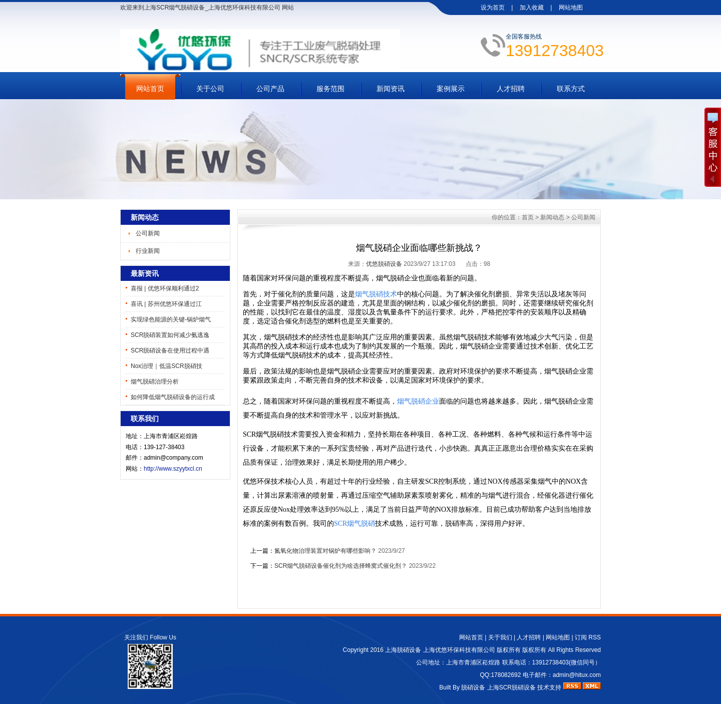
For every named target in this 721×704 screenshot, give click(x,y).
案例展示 (451, 89)
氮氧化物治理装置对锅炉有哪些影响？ (325, 550)
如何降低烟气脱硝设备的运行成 (173, 397)
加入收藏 (532, 7)
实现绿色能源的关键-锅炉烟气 (171, 319)
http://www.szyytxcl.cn (173, 468)
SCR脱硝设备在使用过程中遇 (170, 350)
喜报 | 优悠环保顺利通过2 (165, 288)
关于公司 (210, 89)
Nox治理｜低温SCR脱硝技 (166, 366)
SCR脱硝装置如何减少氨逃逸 (170, 334)
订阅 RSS (588, 637)
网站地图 (571, 7)
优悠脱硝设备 (384, 263)
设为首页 (493, 7)
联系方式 (571, 89)
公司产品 (270, 89)
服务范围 (330, 89)
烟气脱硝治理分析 (155, 381)
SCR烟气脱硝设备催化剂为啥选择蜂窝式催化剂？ (340, 565)
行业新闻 (148, 250)
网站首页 (150, 89)
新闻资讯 (391, 89)
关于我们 (500, 637)
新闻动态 (552, 217)
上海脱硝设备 (403, 649)
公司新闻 (148, 233)
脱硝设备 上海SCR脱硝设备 (498, 687)
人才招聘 (511, 89)
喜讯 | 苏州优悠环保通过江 (166, 303)
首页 (528, 217)
